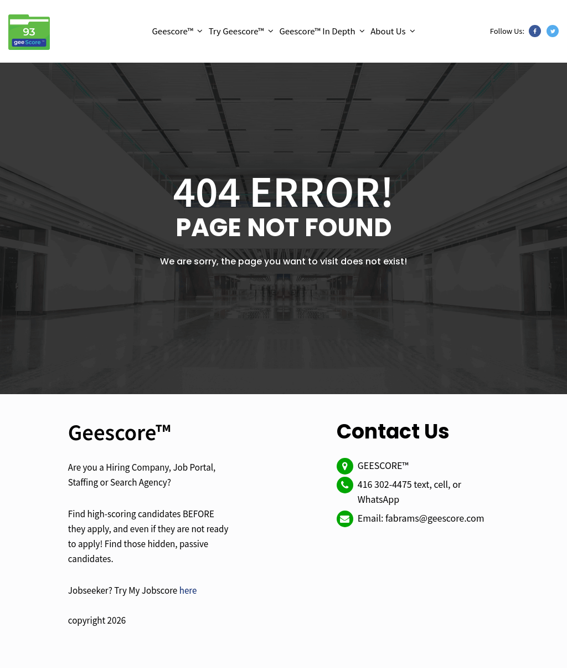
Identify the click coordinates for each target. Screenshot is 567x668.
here (188, 590)
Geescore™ (172, 31)
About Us (387, 31)
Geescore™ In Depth (317, 31)
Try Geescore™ (236, 31)
